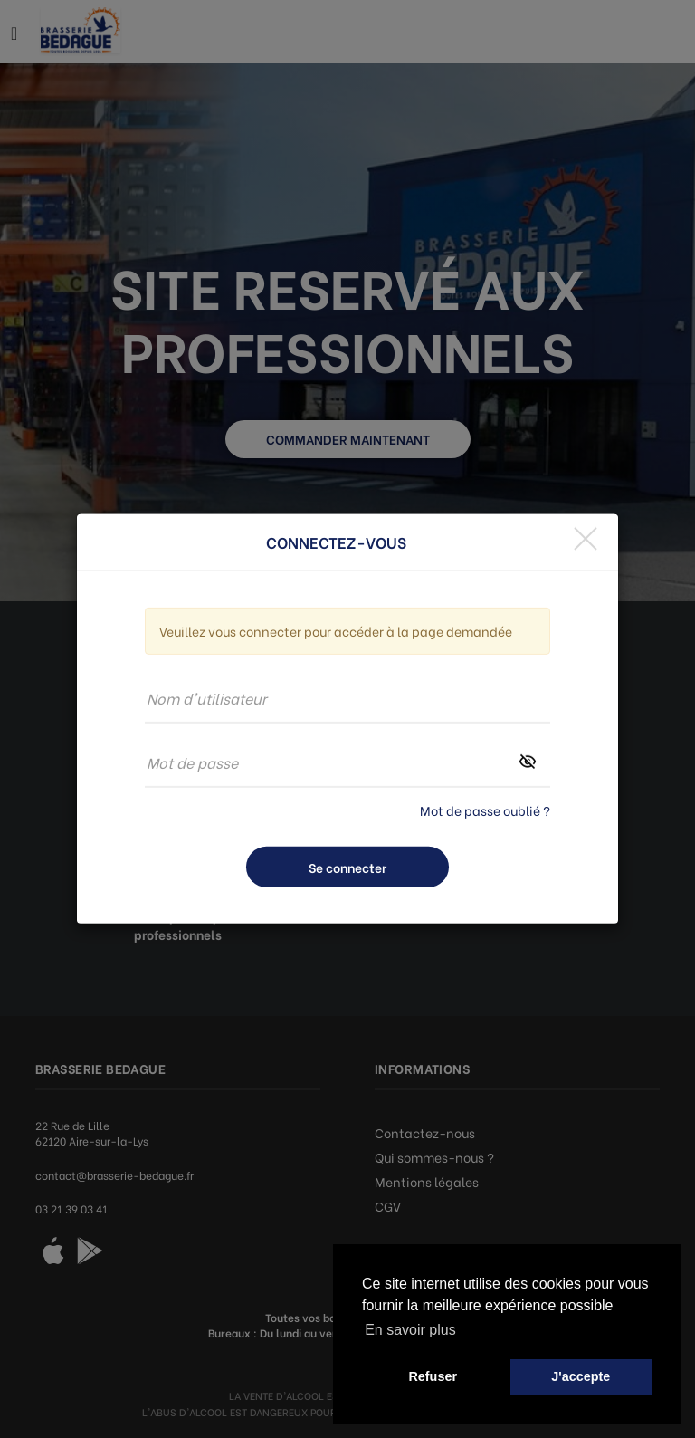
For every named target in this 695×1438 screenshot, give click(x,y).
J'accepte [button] (580, 1376)
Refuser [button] (432, 1376)
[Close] (585, 538)
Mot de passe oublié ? (485, 810)
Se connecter (347, 867)
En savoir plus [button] (410, 1329)
